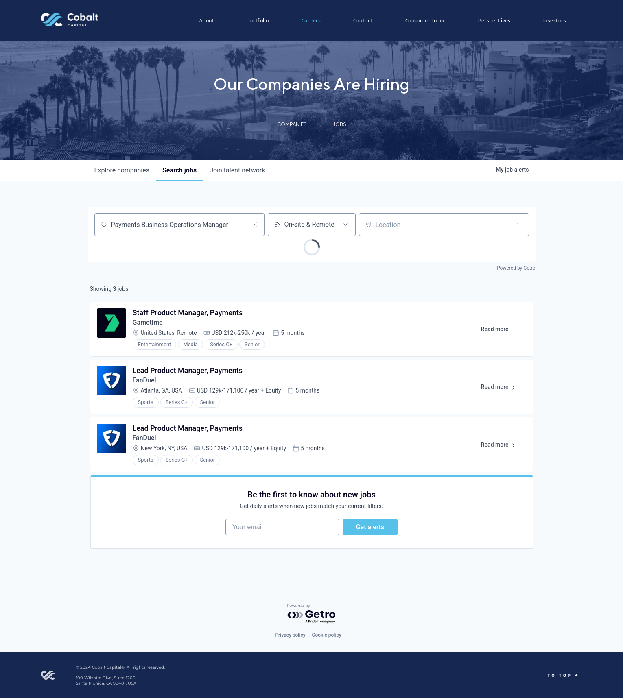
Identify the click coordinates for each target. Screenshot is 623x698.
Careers (311, 20)
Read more (502, 331)
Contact (363, 20)
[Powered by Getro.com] (311, 614)
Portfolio (258, 20)
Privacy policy (290, 635)
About (206, 20)
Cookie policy (326, 635)
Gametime (148, 322)
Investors (554, 20)
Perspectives (494, 20)
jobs (179, 170)
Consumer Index (425, 20)
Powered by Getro (516, 268)
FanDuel (144, 380)
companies (121, 170)
